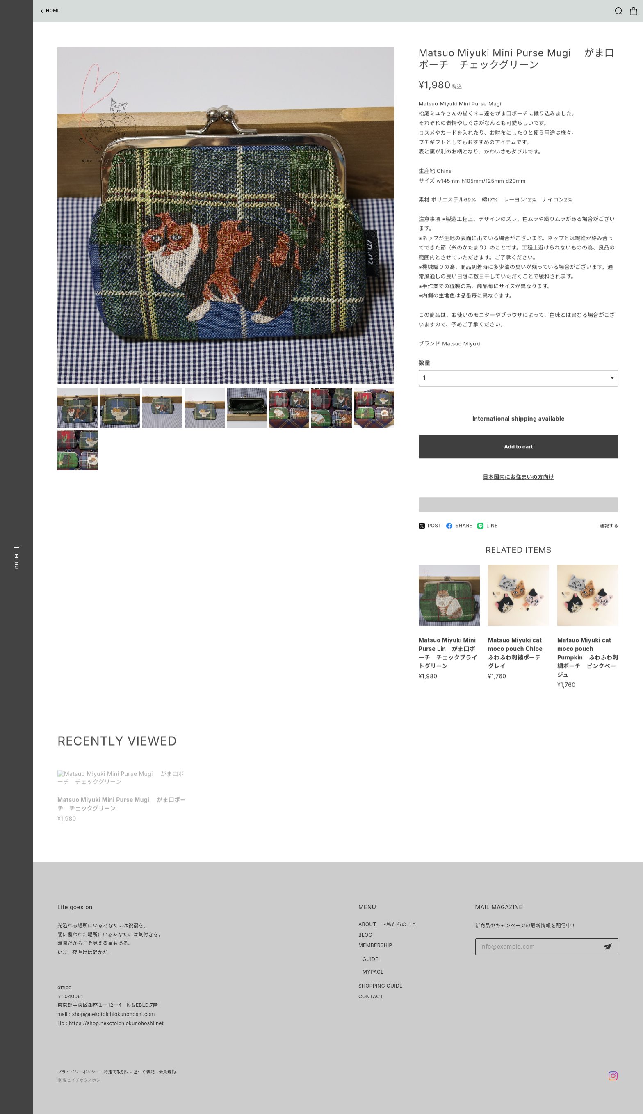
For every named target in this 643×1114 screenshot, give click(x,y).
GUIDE (371, 959)
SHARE (459, 529)
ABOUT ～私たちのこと (387, 924)
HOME (53, 11)
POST (430, 529)
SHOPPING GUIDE (380, 986)
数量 (425, 366)
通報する (609, 530)
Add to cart (518, 450)
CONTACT (370, 996)
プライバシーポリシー (78, 1071)
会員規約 (167, 1071)
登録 (607, 947)
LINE (487, 529)
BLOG (365, 935)
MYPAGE (373, 972)
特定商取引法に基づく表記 (129, 1071)
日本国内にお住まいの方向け (518, 481)
